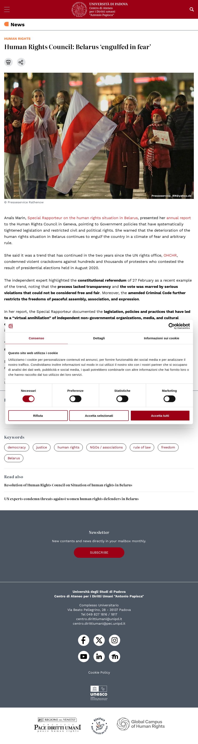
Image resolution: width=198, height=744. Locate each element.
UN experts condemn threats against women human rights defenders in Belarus (71, 498)
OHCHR (170, 255)
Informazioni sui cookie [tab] (161, 338)
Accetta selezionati (99, 415)
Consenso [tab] (36, 338)
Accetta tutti (160, 415)
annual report (178, 218)
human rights (17, 39)
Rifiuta (38, 415)
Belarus (14, 458)
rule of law (142, 447)
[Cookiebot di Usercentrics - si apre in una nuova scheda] (171, 326)
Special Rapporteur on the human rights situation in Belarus (83, 218)
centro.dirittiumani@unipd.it (99, 619)
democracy (17, 447)
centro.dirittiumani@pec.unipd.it (99, 623)
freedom (168, 447)
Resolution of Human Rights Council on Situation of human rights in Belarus (68, 484)
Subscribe (99, 552)
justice (41, 447)
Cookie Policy (99, 672)
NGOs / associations (106, 447)
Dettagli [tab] (99, 338)
